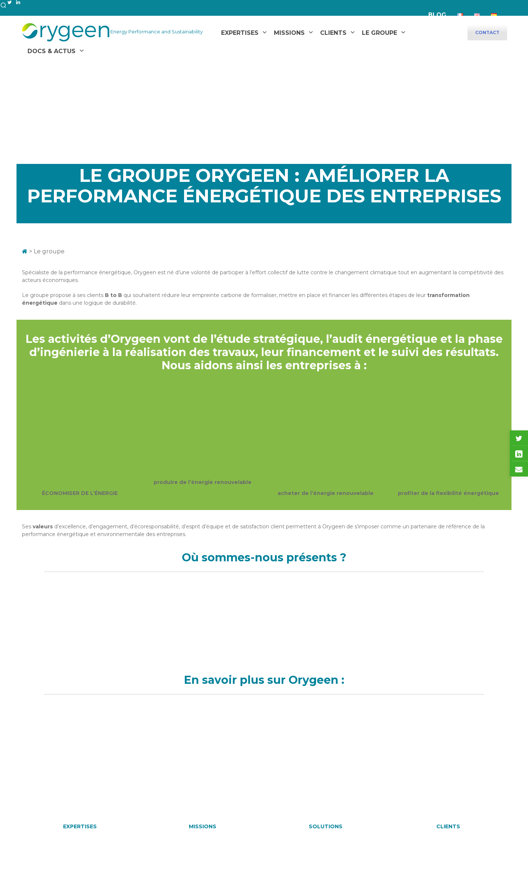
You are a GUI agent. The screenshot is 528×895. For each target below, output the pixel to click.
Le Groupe (379, 32)
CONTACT (487, 32)
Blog (437, 14)
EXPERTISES (80, 826)
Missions (289, 32)
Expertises (239, 32)
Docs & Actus (51, 51)
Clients (333, 32)
